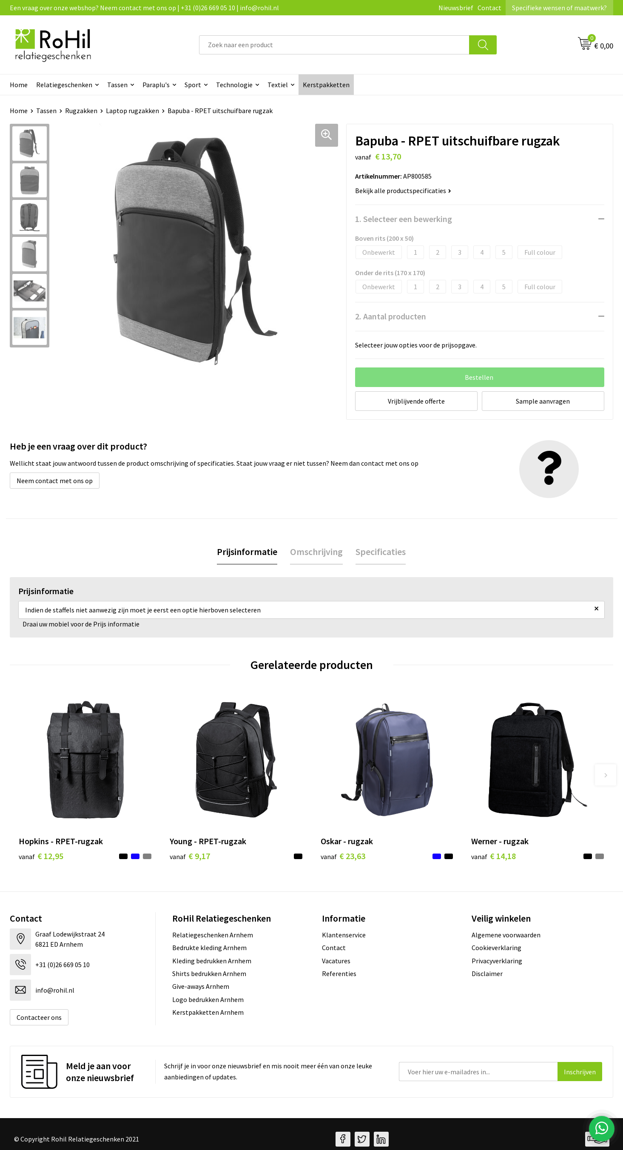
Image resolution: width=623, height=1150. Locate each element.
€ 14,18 (493, 856)
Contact (489, 7)
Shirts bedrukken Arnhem (209, 973)
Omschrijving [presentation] (316, 552)
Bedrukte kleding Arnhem (209, 947)
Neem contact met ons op (55, 480)
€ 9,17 (190, 856)
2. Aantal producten (390, 316)
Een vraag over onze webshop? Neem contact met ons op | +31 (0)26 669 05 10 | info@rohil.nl (144, 7)
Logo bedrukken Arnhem (208, 999)
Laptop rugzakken (132, 110)
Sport (193, 84)
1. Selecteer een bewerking (403, 218)
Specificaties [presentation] (381, 552)
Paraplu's (156, 84)
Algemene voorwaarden (506, 935)
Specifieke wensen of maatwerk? (559, 7)
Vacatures (336, 960)
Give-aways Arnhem (200, 986)
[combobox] (334, 44)
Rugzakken (81, 110)
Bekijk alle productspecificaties (403, 190)
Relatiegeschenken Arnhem (212, 935)
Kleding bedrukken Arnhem (211, 960)
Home (19, 84)
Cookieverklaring (496, 947)
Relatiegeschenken (64, 84)
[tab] (247, 551)
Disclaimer (487, 973)
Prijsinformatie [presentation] (247, 552)
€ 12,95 (41, 856)
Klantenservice (344, 935)
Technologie (234, 84)
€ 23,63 (343, 856)
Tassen (117, 84)
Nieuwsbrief (455, 7)
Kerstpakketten (326, 84)
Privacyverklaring (497, 960)
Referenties (339, 973)
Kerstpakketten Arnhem (208, 1012)
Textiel (277, 84)
